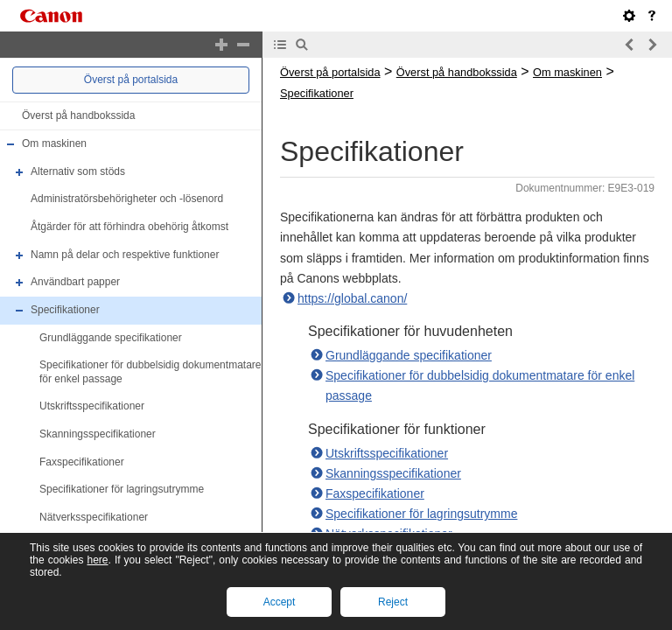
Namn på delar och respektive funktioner (125, 254)
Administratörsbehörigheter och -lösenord (127, 199)
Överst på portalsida (131, 80)
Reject (393, 602)
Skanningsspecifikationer (97, 434)
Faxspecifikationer (81, 462)
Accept (279, 602)
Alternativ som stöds (78, 171)
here (97, 560)
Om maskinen (54, 143)
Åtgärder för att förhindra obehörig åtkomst (129, 226)
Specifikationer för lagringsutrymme (121, 489)
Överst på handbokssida (78, 115)
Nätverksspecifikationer (93, 517)
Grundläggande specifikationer (110, 338)
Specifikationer (65, 310)
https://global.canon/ (352, 298)
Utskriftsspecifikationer (91, 407)
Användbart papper (75, 282)
